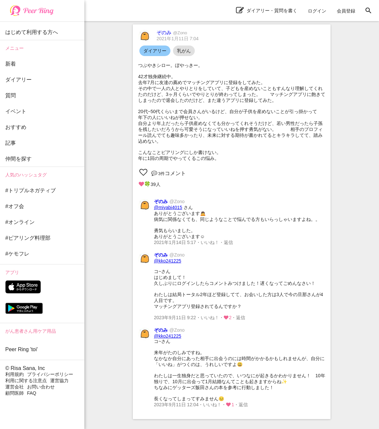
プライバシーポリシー (50, 374)
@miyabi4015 (168, 207)
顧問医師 (14, 393)
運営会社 (14, 386)
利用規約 (14, 374)
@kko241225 (167, 260)
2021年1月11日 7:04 (178, 38)
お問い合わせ (41, 386)
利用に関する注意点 (26, 380)
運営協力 (59, 380)
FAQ (31, 393)
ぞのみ (172, 32)
